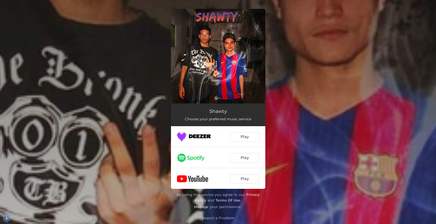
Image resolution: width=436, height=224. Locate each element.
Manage (201, 206)
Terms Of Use (227, 200)
